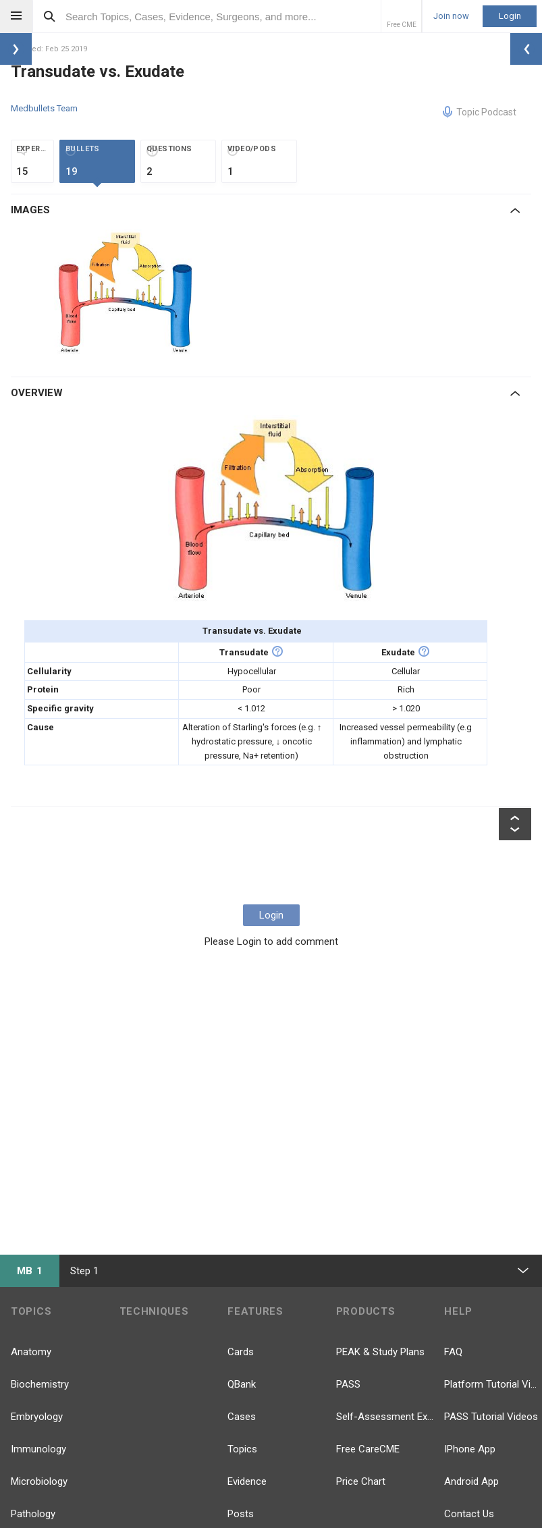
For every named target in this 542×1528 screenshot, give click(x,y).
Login (510, 16)
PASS (348, 1384)
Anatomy (31, 1352)
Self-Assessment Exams (385, 1417)
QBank (241, 1384)
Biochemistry (40, 1384)
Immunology (38, 1449)
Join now (451, 16)
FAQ (453, 1352)
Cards (240, 1352)
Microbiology (39, 1481)
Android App (471, 1481)
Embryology (37, 1417)
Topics (242, 1449)
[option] (124, 292)
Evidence (247, 1481)
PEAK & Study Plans (380, 1352)
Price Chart (360, 1481)
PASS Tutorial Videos (491, 1417)
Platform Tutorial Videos (493, 1384)
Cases (241, 1417)
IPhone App (469, 1449)
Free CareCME (368, 1449)
